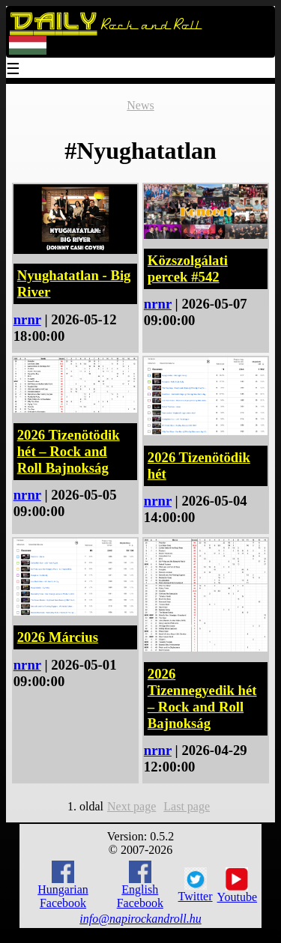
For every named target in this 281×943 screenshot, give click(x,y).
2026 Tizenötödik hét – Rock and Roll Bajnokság (68, 451)
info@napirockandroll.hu (140, 918)
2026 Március (57, 637)
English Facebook (140, 885)
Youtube (237, 885)
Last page (186, 806)
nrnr (27, 319)
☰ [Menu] (13, 70)
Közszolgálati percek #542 (188, 268)
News (140, 105)
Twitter (195, 885)
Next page (131, 806)
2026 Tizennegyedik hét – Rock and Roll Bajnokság (202, 698)
